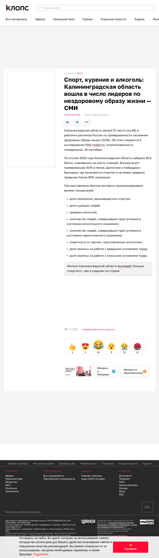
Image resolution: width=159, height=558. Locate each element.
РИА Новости (94, 145)
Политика (11, 488)
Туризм (87, 19)
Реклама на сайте (43, 463)
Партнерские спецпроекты (59, 478)
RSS (121, 494)
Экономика (12, 491)
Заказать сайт (67, 463)
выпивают (125, 266)
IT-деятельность (128, 463)
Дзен (122, 491)
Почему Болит (88, 463)
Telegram (124, 478)
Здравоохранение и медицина (99, 329)
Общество (11, 481)
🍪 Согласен (130, 547)
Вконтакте (125, 475)
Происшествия (63, 19)
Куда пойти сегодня (93, 478)
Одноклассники (128, 485)
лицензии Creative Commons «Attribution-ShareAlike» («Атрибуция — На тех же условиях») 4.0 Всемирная (117, 525)
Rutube (123, 488)
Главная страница (18, 463)
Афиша (40, 19)
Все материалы (16, 19)
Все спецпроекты (53, 475)
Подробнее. (41, 554)
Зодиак (139, 19)
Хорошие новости (113, 19)
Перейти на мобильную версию (23, 511)
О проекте (108, 463)
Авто (8, 485)
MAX (121, 481)
